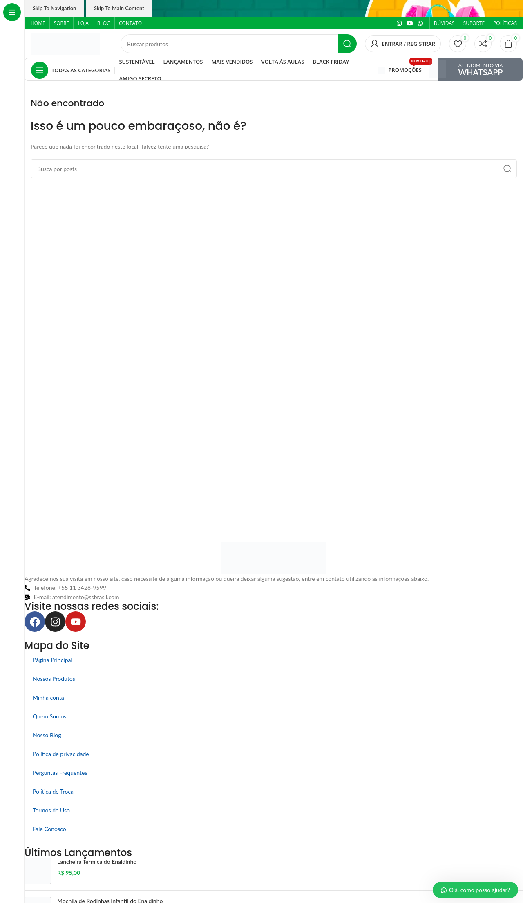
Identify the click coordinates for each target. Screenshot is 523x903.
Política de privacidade (61, 753)
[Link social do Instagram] (399, 23)
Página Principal (52, 659)
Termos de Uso (51, 810)
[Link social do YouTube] (410, 23)
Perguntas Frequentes (60, 772)
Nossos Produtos (54, 678)
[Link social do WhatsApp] (420, 23)
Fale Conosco (49, 828)
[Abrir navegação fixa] (70, 70)
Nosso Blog (47, 734)
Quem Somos (49, 716)
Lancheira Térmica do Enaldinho (96, 861)
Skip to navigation (54, 8)
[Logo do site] (65, 43)
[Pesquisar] (239, 43)
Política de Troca (53, 791)
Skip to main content (119, 8)
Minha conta (48, 697)
